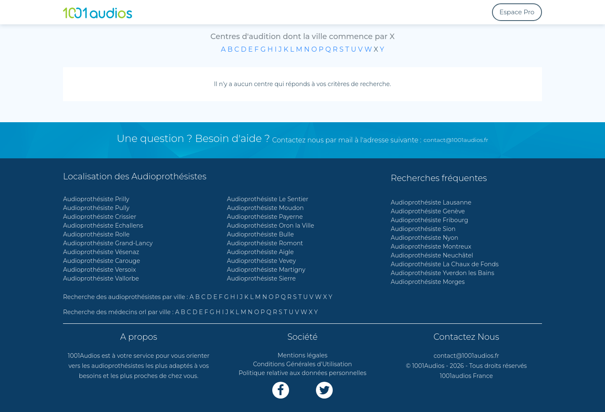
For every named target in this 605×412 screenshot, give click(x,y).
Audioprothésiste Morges (428, 282)
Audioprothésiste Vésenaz (101, 252)
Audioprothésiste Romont (265, 243)
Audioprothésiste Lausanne (431, 202)
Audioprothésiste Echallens (103, 225)
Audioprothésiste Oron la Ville (270, 225)
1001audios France (466, 376)
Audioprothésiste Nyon (424, 237)
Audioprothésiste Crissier (99, 216)
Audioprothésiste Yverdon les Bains (442, 273)
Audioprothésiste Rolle (96, 234)
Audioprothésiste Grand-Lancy (108, 243)
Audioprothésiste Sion (423, 229)
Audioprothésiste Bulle (260, 234)
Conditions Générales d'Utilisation (302, 364)
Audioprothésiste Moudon (265, 208)
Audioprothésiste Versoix (99, 269)
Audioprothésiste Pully (96, 208)
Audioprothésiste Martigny (266, 269)
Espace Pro (517, 12)
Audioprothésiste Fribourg (429, 220)
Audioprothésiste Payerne (265, 216)
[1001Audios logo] (103, 12)
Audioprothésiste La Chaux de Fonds (445, 264)
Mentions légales (303, 355)
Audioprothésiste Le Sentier (267, 199)
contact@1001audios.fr (456, 140)
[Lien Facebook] (280, 390)
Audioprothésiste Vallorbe (101, 278)
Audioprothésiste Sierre (261, 278)
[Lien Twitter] (324, 390)
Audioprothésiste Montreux (431, 246)
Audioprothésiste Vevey (261, 261)
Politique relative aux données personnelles (302, 373)
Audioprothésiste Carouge (101, 261)
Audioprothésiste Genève (428, 211)
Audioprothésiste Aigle (260, 252)
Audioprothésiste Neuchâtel (432, 255)
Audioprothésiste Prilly (96, 199)
